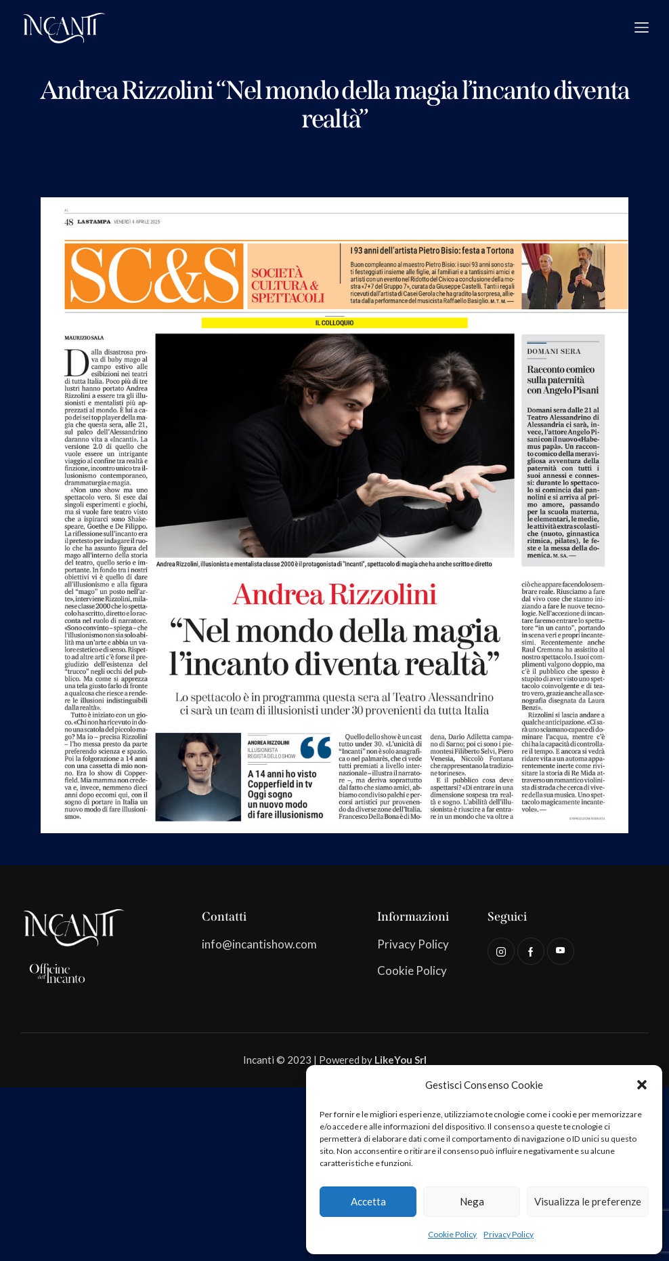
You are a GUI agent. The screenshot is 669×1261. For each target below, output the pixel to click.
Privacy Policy (508, 1234)
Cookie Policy (452, 1234)
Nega (472, 1201)
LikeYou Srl (400, 1060)
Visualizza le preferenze (587, 1201)
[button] (642, 1085)
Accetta (368, 1201)
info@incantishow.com (259, 944)
